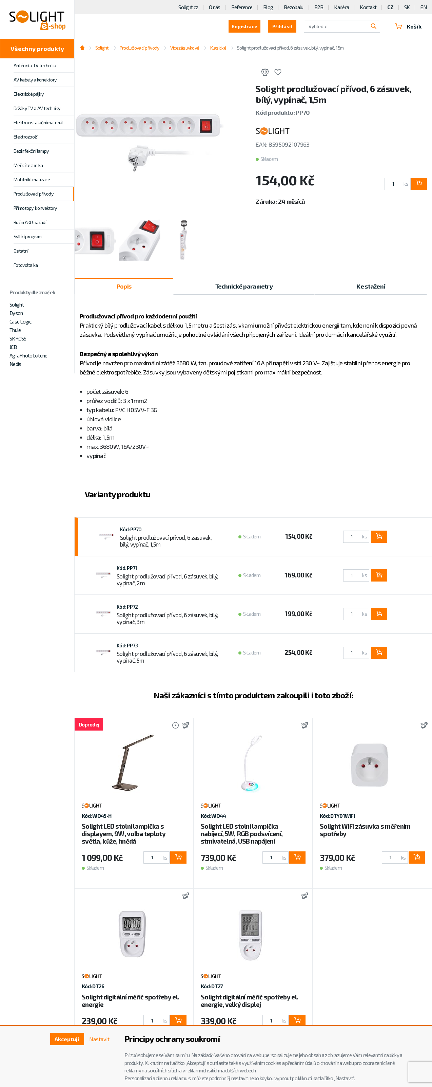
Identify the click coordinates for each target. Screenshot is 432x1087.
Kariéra (341, 7)
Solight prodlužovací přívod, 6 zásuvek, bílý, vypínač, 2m (167, 579)
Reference (242, 7)
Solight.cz (188, 7)
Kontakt (368, 7)
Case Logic (20, 321)
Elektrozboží (26, 137)
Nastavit (99, 1039)
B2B (318, 7)
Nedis (15, 364)
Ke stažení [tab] (370, 286)
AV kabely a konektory (35, 79)
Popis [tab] (124, 286)
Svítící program (28, 236)
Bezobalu (293, 7)
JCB (13, 347)
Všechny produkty (37, 48)
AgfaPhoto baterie (28, 355)
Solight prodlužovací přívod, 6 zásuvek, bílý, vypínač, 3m (167, 618)
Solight (16, 304)
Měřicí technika (28, 165)
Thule (15, 330)
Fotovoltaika (26, 265)
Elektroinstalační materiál (38, 122)
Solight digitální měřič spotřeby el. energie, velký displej (249, 1000)
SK (407, 7)
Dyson (16, 313)
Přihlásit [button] (282, 26)
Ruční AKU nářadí (30, 222)
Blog (268, 7)
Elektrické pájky (28, 94)
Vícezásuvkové (184, 48)
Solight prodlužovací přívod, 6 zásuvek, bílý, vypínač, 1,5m (290, 48)
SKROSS (17, 338)
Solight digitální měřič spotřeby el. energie (130, 1000)
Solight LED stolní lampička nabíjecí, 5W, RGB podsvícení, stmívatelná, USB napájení (241, 833)
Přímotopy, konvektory (35, 208)
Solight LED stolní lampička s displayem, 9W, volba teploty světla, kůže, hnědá (123, 833)
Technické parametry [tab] (244, 286)
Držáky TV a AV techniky (37, 108)
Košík (408, 26)
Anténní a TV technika (35, 65)
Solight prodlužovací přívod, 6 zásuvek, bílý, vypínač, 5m (167, 657)
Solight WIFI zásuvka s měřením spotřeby (365, 829)
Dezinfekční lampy (31, 151)
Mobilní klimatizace (32, 179)
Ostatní (21, 251)
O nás (214, 7)
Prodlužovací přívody (33, 194)
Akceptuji (67, 1039)
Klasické (218, 48)
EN (423, 7)
